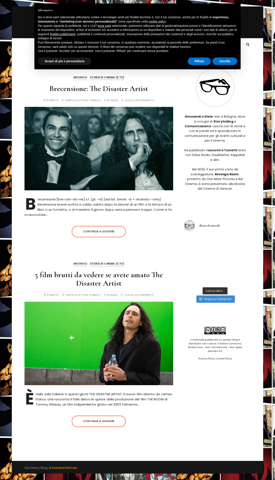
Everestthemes (64, 467)
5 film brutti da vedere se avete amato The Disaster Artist (99, 279)
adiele (114, 100)
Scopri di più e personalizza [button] (64, 61)
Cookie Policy (223, 358)
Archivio (80, 77)
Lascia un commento (139, 100)
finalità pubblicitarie (63, 34)
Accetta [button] (224, 61)
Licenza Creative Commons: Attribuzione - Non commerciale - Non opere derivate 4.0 (215, 347)
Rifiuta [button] (199, 61)
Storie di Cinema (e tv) (107, 77)
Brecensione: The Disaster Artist (98, 88)
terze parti (104, 25)
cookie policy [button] (157, 21)
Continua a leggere (99, 231)
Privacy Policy (206, 358)
